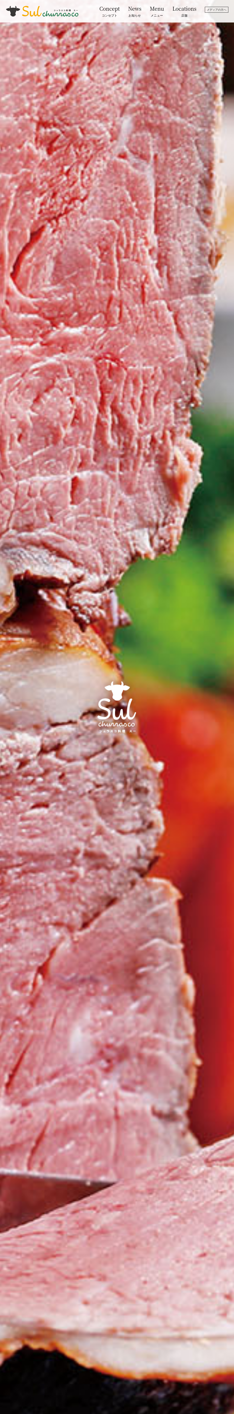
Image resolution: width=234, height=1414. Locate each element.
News (134, 11)
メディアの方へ (216, 9)
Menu (157, 11)
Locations (184, 11)
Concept (109, 11)
